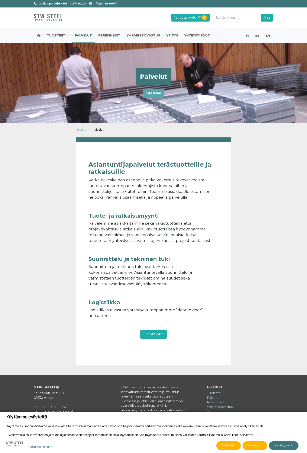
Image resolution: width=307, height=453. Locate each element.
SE (257, 36)
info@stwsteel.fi (103, 3)
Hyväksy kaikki (283, 445)
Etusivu (81, 129)
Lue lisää (153, 93)
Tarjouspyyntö (190, 17)
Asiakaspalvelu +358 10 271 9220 (60, 3)
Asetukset (255, 445)
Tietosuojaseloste (41, 447)
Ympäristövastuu (143, 35)
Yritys (172, 35)
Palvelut (83, 35)
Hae (267, 17)
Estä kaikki (228, 445)
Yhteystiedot (197, 35)
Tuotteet (58, 35)
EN (268, 36)
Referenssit (109, 35)
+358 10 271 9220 (53, 407)
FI (247, 36)
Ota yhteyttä (153, 334)
